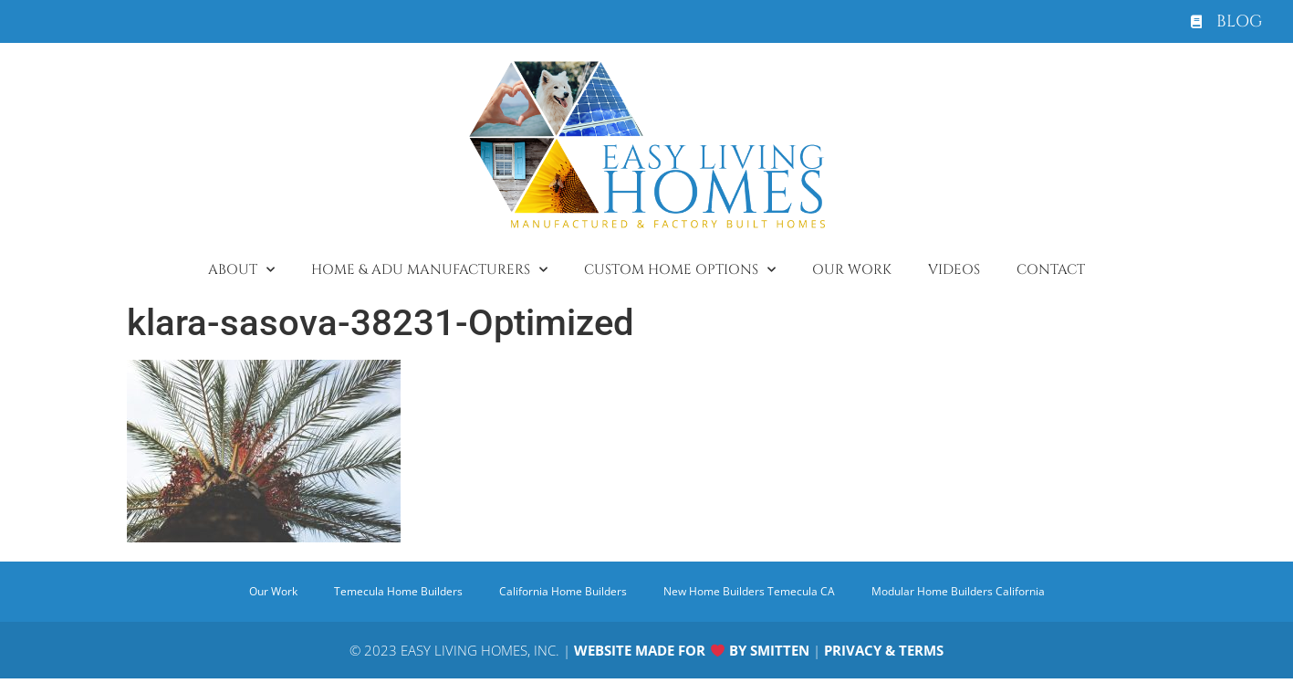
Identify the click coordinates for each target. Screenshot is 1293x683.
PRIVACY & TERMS (884, 650)
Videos (954, 269)
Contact (1051, 269)
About (241, 270)
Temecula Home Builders (398, 591)
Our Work (852, 269)
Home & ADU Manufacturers (429, 270)
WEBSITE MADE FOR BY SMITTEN (691, 650)
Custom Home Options (680, 270)
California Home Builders (563, 591)
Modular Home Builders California (958, 591)
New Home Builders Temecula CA (749, 591)
